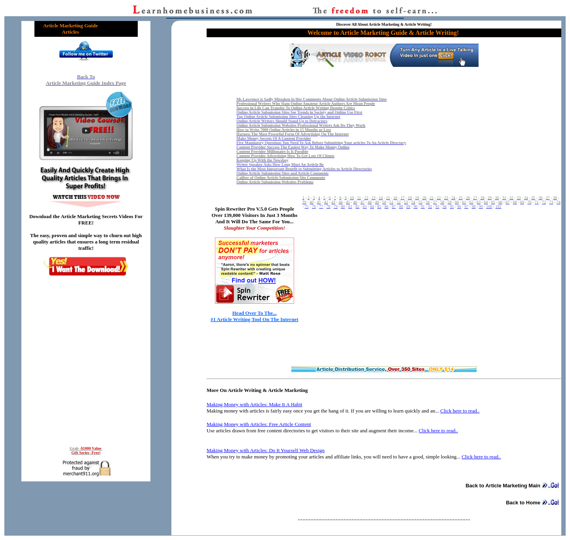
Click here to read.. (459, 411)
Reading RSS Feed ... (86, 359)
